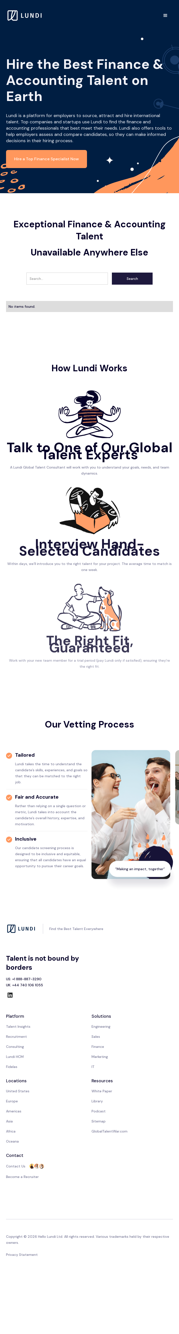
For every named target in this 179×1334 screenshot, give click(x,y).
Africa (11, 1131)
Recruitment (16, 1036)
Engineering (101, 1026)
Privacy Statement (22, 1254)
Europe (12, 1101)
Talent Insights (18, 1026)
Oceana (12, 1141)
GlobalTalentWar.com (109, 1131)
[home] (25, 15)
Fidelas (11, 1066)
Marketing (100, 1056)
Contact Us (15, 1166)
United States (17, 1091)
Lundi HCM (15, 1056)
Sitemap (99, 1121)
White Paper (102, 1091)
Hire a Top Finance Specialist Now (46, 159)
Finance (98, 1046)
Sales (96, 1036)
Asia (9, 1121)
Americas (13, 1111)
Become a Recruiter (22, 1176)
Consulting (15, 1046)
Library (97, 1101)
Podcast (99, 1111)
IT (93, 1066)
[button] (165, 15)
